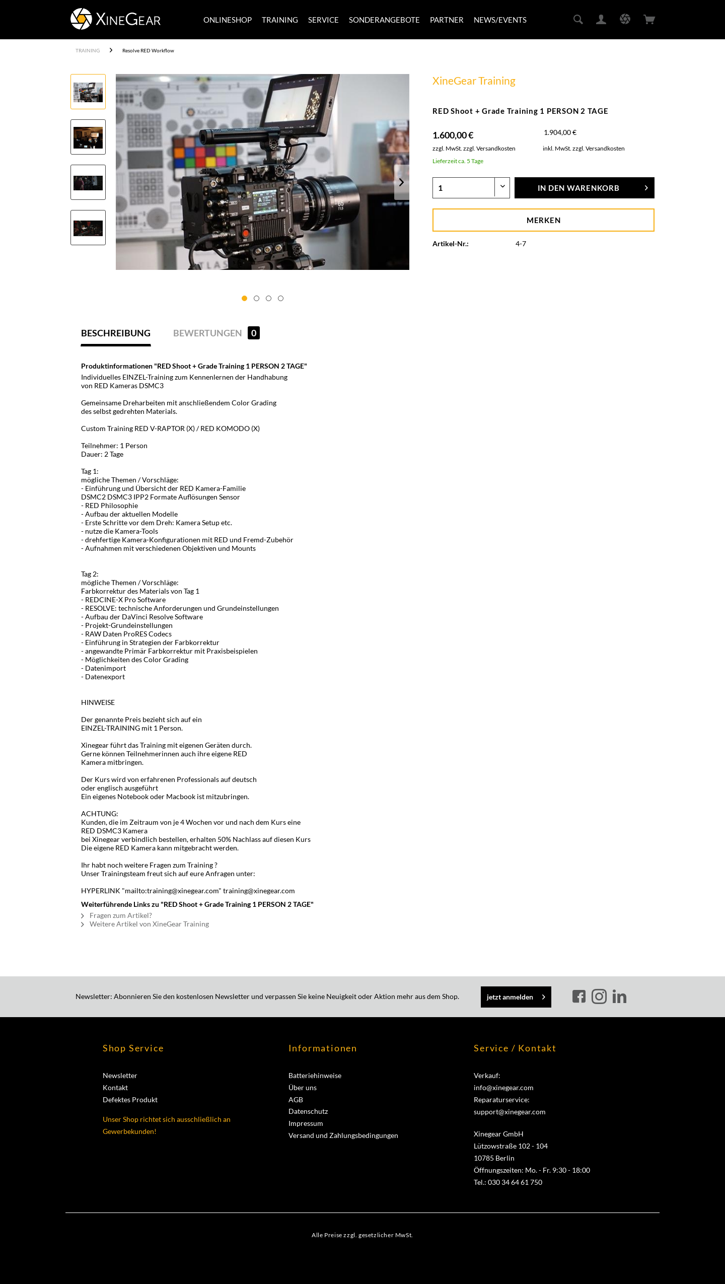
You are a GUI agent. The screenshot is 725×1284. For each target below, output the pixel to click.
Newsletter (120, 1075)
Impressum (305, 1123)
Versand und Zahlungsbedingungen (343, 1135)
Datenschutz (308, 1111)
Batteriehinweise (314, 1075)
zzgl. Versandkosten (489, 148)
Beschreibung (116, 332)
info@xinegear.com (504, 1087)
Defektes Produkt (130, 1099)
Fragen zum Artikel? (116, 915)
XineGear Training (474, 80)
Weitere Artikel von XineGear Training (145, 923)
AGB (295, 1099)
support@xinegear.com (510, 1111)
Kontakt (115, 1087)
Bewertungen (216, 332)
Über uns (302, 1087)
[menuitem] (227, 19)
